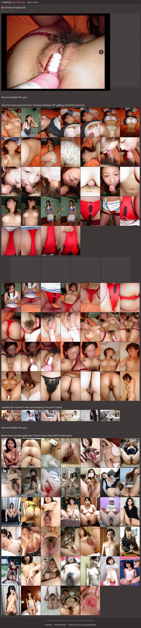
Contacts (48, 625)
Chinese (13, 2)
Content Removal (60, 625)
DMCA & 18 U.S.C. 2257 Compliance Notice (82, 625)
